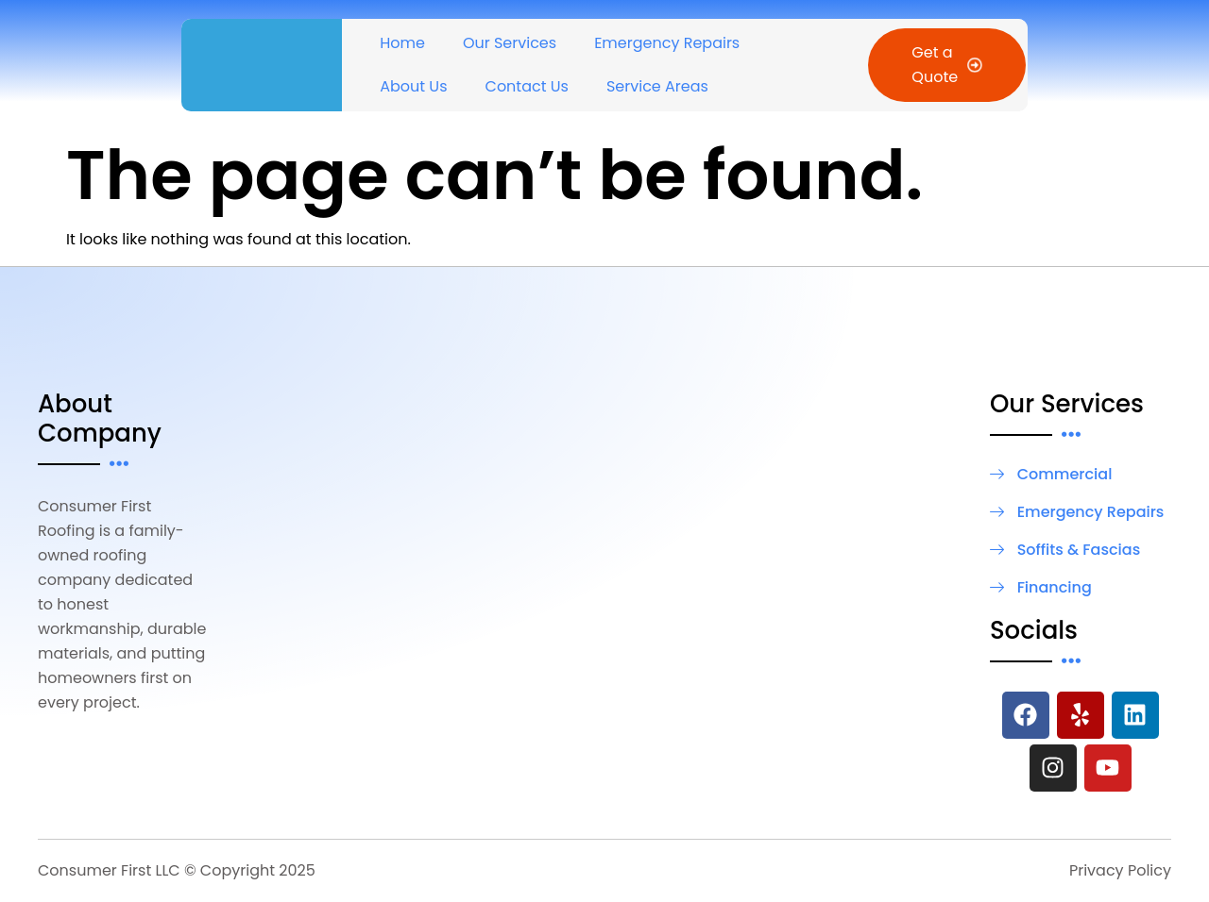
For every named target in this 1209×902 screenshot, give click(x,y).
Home (402, 43)
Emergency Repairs (667, 43)
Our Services (509, 43)
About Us (413, 86)
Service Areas (657, 86)
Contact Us (527, 86)
